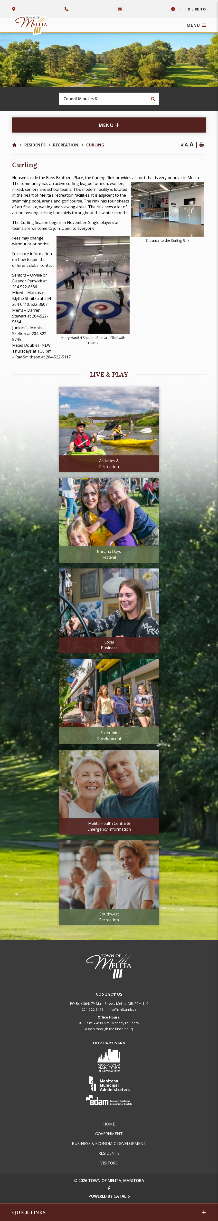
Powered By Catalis (109, 1196)
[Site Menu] (109, 125)
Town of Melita (31, 24)
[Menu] (196, 25)
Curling (95, 145)
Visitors (109, 1163)
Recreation (65, 145)
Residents (35, 145)
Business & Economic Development (109, 1143)
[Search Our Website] (109, 99)
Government (109, 1133)
